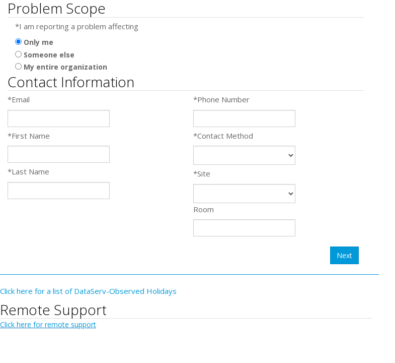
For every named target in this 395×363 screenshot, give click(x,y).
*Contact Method (223, 136)
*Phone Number (221, 99)
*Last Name (28, 171)
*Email (19, 99)
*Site (201, 173)
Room (203, 209)
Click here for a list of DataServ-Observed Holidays (88, 291)
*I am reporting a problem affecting (76, 26)
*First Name (29, 136)
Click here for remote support (48, 324)
